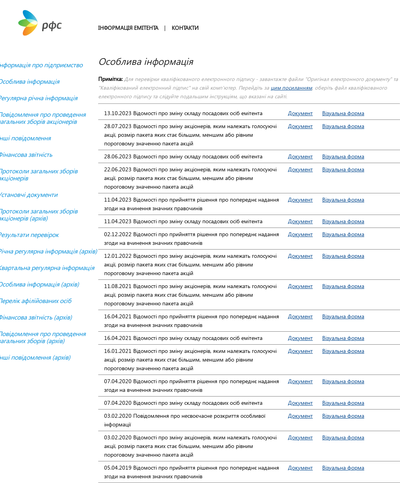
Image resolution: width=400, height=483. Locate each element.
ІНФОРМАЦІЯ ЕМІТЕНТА (128, 27)
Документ (300, 113)
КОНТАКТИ (185, 27)
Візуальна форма (343, 113)
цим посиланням (291, 87)
